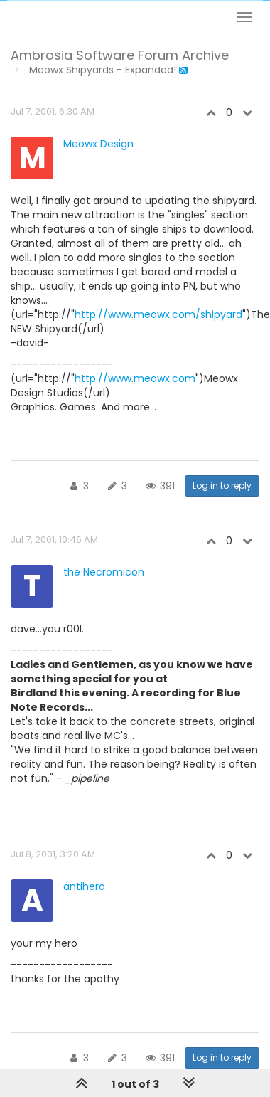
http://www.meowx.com (135, 378)
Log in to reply (222, 485)
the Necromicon (103, 572)
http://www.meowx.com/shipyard (158, 314)
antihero (84, 886)
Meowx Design (98, 144)
